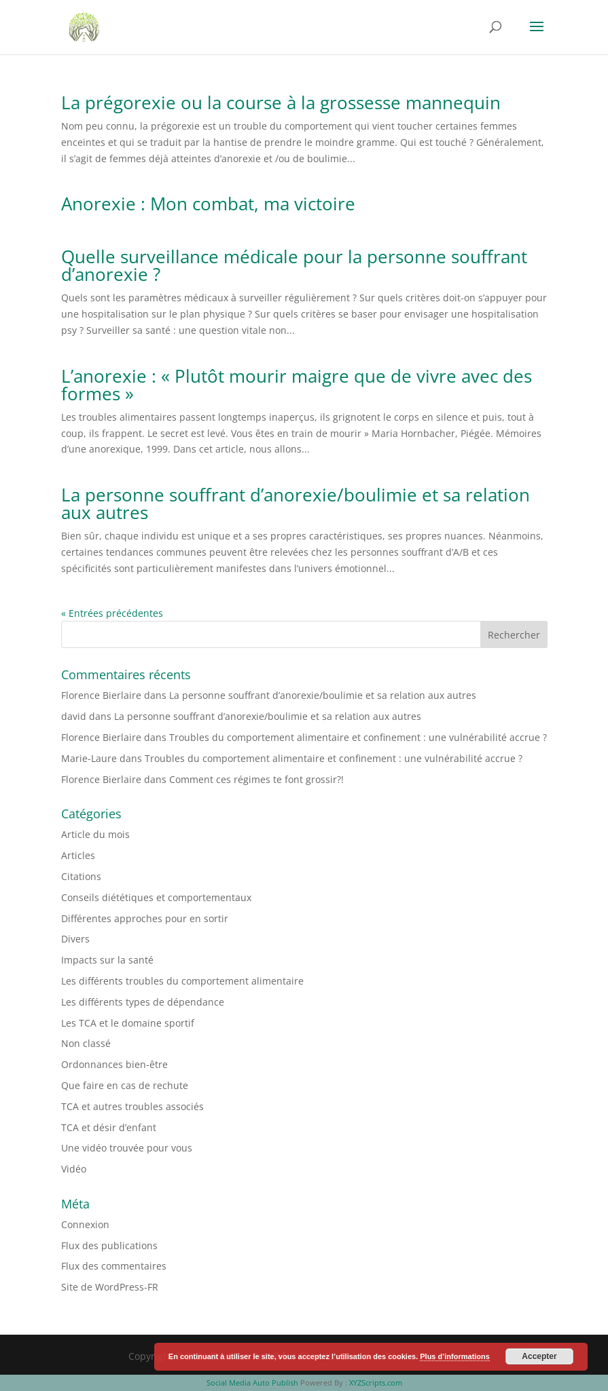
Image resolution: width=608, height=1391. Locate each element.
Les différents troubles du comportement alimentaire (182, 980)
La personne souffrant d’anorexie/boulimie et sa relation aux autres (295, 503)
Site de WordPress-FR (109, 1286)
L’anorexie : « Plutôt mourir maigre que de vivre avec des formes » (296, 385)
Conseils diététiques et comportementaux (156, 897)
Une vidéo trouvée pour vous (126, 1147)
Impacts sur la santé (107, 959)
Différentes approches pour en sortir (144, 918)
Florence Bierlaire (101, 695)
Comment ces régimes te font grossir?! (256, 779)
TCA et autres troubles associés (132, 1106)
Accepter (539, 1356)
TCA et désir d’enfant (108, 1127)
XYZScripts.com (375, 1382)
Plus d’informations (455, 1356)
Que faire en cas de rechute (124, 1085)
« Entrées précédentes (112, 613)
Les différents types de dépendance (142, 1001)
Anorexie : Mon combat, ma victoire (208, 203)
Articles (78, 855)
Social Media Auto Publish (252, 1382)
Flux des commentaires (113, 1265)
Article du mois (95, 834)
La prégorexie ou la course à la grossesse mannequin (281, 102)
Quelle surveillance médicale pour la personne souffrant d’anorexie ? (294, 265)
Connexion (85, 1224)
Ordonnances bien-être (114, 1064)
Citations (81, 876)
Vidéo (73, 1168)
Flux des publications (109, 1245)
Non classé (86, 1043)
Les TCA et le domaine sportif (127, 1022)
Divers (75, 938)
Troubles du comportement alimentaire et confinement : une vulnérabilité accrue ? (358, 737)
